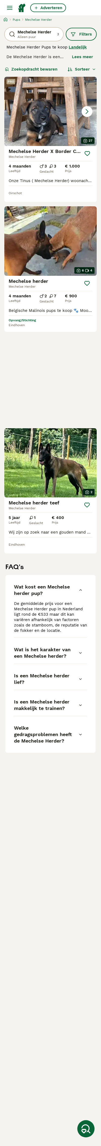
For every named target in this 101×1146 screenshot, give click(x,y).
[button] (50, 111)
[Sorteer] (81, 69)
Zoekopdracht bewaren (31, 69)
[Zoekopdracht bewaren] (86, 1128)
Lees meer (82, 56)
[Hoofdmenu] (9, 7)
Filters (81, 34)
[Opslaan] (87, 153)
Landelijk (78, 47)
